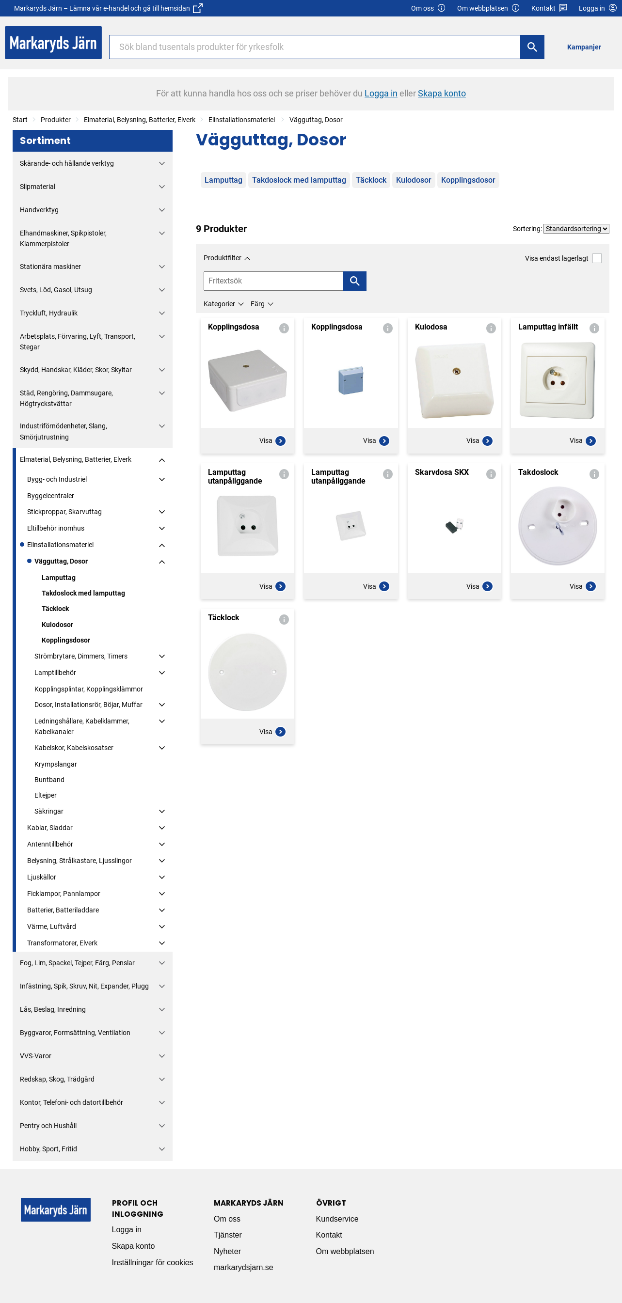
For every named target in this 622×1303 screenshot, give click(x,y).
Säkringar (49, 811)
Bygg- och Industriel (57, 479)
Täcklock (55, 608)
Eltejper (45, 795)
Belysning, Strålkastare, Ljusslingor (79, 860)
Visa (273, 441)
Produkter (56, 120)
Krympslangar (55, 764)
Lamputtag (59, 577)
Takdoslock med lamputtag (83, 593)
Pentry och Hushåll (48, 1126)
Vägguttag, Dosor (316, 120)
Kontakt (549, 8)
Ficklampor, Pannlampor (63, 893)
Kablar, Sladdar (50, 828)
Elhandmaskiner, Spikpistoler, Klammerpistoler (63, 238)
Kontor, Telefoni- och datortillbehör (71, 1102)
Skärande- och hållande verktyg (67, 163)
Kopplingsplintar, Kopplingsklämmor (88, 689)
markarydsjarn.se (243, 1267)
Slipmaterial (37, 186)
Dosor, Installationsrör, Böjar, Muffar (88, 704)
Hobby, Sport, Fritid (48, 1149)
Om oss (428, 8)
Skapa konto (133, 1246)
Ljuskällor (41, 877)
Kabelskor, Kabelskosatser (73, 748)
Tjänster (228, 1235)
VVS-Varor (35, 1056)
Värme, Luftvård (51, 926)
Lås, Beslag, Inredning (53, 1009)
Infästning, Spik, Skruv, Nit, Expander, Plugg (84, 986)
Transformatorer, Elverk (62, 943)
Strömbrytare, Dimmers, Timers (81, 656)
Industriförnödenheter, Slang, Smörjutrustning (63, 431)
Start (20, 120)
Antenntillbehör (50, 844)
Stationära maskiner (50, 266)
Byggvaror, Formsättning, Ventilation (75, 1032)
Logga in (127, 1229)
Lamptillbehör (55, 672)
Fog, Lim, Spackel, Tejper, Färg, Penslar (77, 963)
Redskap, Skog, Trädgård (57, 1079)
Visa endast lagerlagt (563, 258)
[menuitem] (586, 46)
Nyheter (227, 1251)
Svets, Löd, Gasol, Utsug (56, 290)
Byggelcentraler (50, 496)
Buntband (49, 780)
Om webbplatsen (488, 8)
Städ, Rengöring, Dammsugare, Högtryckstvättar (66, 398)
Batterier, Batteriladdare (63, 910)
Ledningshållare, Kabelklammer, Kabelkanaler (81, 726)
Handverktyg (39, 210)
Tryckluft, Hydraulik (49, 313)
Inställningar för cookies (152, 1262)
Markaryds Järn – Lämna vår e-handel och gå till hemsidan (108, 8)
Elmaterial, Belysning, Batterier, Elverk (139, 120)
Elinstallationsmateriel (242, 120)
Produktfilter (222, 257)
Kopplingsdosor (66, 640)
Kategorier (219, 304)
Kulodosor (57, 624)
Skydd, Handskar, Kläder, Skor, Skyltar (76, 370)
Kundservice (337, 1219)
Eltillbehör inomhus (55, 528)
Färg (258, 304)
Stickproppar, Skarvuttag (64, 512)
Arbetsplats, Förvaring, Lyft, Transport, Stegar (77, 341)
